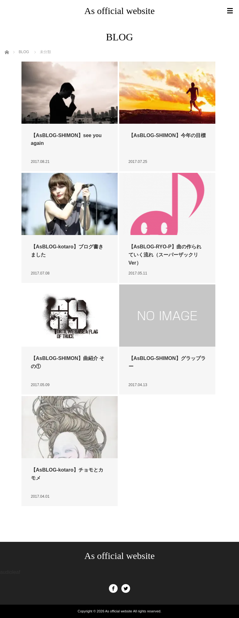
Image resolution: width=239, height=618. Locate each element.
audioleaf (10, 572)
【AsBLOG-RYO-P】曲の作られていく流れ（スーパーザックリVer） (165, 254)
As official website (119, 11)
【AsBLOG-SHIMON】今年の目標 (167, 135)
